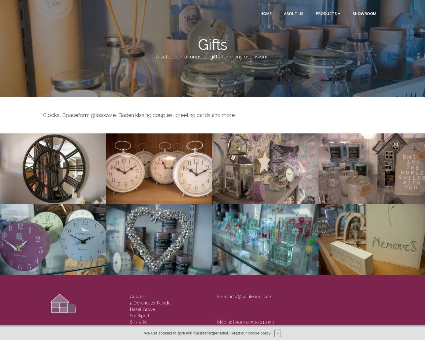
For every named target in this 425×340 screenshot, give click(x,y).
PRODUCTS (326, 13)
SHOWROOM (364, 13)
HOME (266, 13)
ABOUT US (294, 13)
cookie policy (259, 333)
